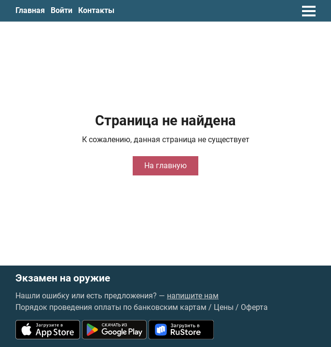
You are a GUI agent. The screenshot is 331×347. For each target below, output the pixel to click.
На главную (165, 165)
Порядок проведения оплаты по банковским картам (111, 307)
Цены (224, 307)
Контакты (96, 10)
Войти (61, 10)
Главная (30, 10)
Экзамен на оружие (62, 278)
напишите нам (193, 295)
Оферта (254, 307)
